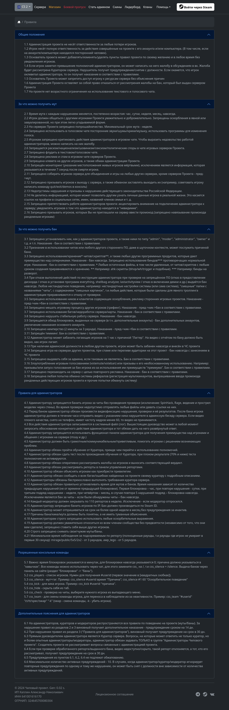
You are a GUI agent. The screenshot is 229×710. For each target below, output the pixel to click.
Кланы (147, 7)
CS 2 (22, 7)
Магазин (55, 7)
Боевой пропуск (75, 7)
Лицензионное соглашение (115, 694)
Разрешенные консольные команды (43, 552)
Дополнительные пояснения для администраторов (54, 613)
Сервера (40, 7)
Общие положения (31, 34)
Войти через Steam (195, 6)
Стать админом (99, 7)
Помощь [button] (162, 7)
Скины (117, 7)
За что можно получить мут (37, 104)
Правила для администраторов (40, 393)
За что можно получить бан (37, 229)
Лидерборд (132, 7)
